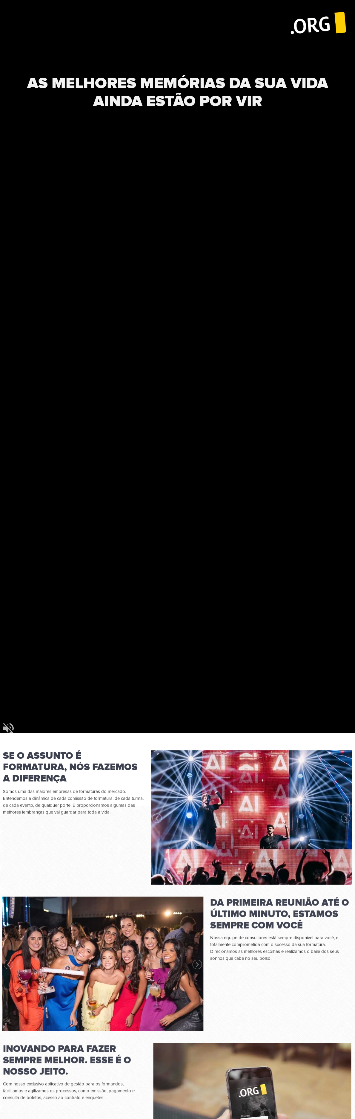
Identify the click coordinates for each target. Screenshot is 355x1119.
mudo (8, 728)
